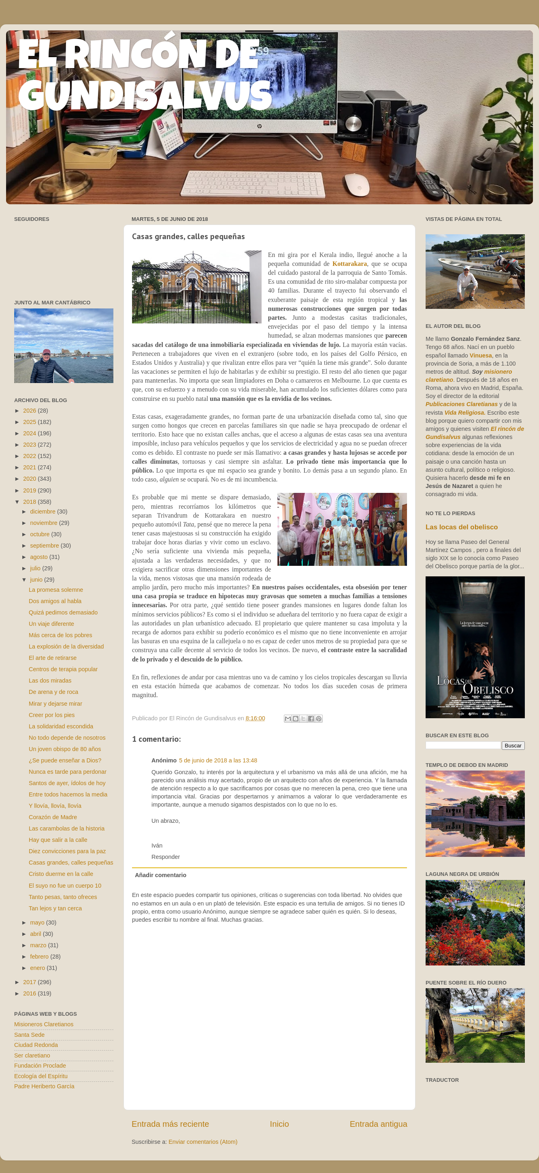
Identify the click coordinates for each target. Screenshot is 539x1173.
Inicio (279, 1123)
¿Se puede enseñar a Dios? (65, 760)
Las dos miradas (50, 680)
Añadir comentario (160, 875)
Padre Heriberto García (44, 1086)
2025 (30, 422)
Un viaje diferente (51, 624)
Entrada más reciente (170, 1123)
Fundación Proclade (40, 1065)
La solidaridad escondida (61, 726)
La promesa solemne (56, 589)
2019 (30, 490)
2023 (30, 444)
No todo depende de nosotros (67, 737)
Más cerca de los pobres (60, 635)
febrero (40, 956)
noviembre (44, 523)
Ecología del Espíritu (41, 1076)
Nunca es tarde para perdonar (68, 771)
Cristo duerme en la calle (61, 874)
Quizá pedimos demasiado (63, 612)
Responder (165, 857)
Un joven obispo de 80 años (65, 749)
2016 (30, 993)
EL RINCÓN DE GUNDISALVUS (145, 80)
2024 (30, 433)
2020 (30, 478)
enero (38, 968)
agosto (39, 557)
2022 (30, 456)
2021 (30, 467)
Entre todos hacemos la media (68, 794)
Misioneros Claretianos (43, 1024)
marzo (39, 945)
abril (36, 934)
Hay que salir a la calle (58, 840)
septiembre (45, 545)
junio (37, 579)
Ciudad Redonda (36, 1045)
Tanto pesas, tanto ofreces (63, 897)
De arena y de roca (53, 692)
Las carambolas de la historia (66, 828)
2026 (30, 410)
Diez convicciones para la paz (67, 851)
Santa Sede (29, 1035)
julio (36, 568)
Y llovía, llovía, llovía (55, 806)
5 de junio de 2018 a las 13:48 (218, 760)
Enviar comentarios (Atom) (202, 1142)
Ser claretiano (32, 1055)
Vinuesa (481, 355)
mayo (38, 922)
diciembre (43, 511)
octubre (40, 534)
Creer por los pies (52, 715)
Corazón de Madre (53, 817)
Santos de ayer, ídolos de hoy (67, 783)
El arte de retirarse (53, 658)
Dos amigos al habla (55, 601)
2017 (30, 982)
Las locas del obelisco (462, 527)
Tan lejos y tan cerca (55, 908)
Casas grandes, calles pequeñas (71, 862)
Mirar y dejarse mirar (55, 703)
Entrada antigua (378, 1123)
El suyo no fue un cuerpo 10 (65, 885)
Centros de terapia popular (63, 669)
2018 (30, 502)
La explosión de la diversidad (66, 646)
